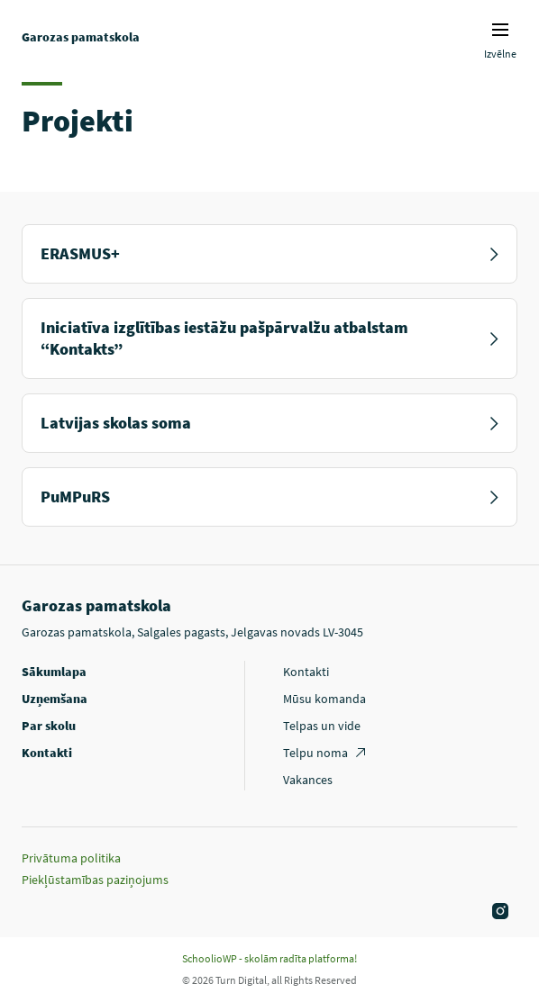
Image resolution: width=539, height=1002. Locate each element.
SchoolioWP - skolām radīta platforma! (269, 958)
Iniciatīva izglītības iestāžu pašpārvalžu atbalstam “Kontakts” (269, 338)
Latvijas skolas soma (269, 422)
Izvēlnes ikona (500, 29)
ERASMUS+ (269, 253)
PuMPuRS (269, 496)
